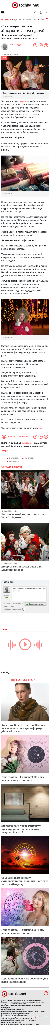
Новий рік (14, 458)
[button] (40, 12)
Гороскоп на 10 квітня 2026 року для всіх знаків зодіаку (22, 931)
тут (21, 423)
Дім (4, 58)
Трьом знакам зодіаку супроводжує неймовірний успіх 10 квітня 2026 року (24, 881)
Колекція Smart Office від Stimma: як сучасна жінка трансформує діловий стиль (23, 728)
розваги (29, 458)
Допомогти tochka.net (25, 19)
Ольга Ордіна (16, 45)
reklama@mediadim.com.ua (39, 1017)
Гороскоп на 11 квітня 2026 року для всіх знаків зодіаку (22, 778)
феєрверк (23, 101)
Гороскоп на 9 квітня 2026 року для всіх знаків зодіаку (24, 980)
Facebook (27, 443)
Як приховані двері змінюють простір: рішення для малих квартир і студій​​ (21, 829)
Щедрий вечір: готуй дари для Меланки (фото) (21, 568)
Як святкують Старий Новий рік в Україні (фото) (23, 515)
